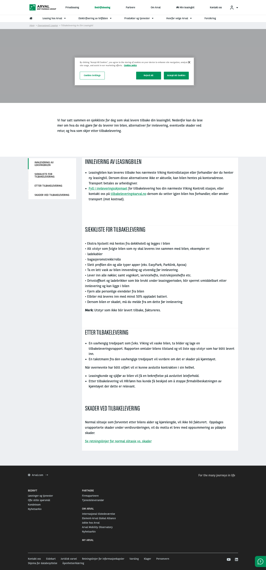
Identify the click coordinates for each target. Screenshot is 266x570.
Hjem (31, 25)
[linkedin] (236, 560)
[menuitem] (234, 7)
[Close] (189, 62)
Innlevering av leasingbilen (44, 163)
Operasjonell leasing (47, 25)
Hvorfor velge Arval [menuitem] (179, 18)
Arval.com (38, 475)
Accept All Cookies (176, 75)
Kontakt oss (216, 7)
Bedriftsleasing (102, 7)
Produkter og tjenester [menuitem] (139, 18)
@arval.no (139, 194)
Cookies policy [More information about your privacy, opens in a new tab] (130, 65)
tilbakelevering (121, 194)
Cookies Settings (92, 75)
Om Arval (156, 7)
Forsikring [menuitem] (210, 18)
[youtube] (228, 560)
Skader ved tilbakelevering (52, 194)
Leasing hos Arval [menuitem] (54, 18)
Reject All (148, 75)
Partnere (130, 7)
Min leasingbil (185, 7)
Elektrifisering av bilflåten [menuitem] (95, 18)
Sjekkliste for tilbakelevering (44, 175)
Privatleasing (72, 7)
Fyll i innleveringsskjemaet (108, 188)
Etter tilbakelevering (48, 185)
